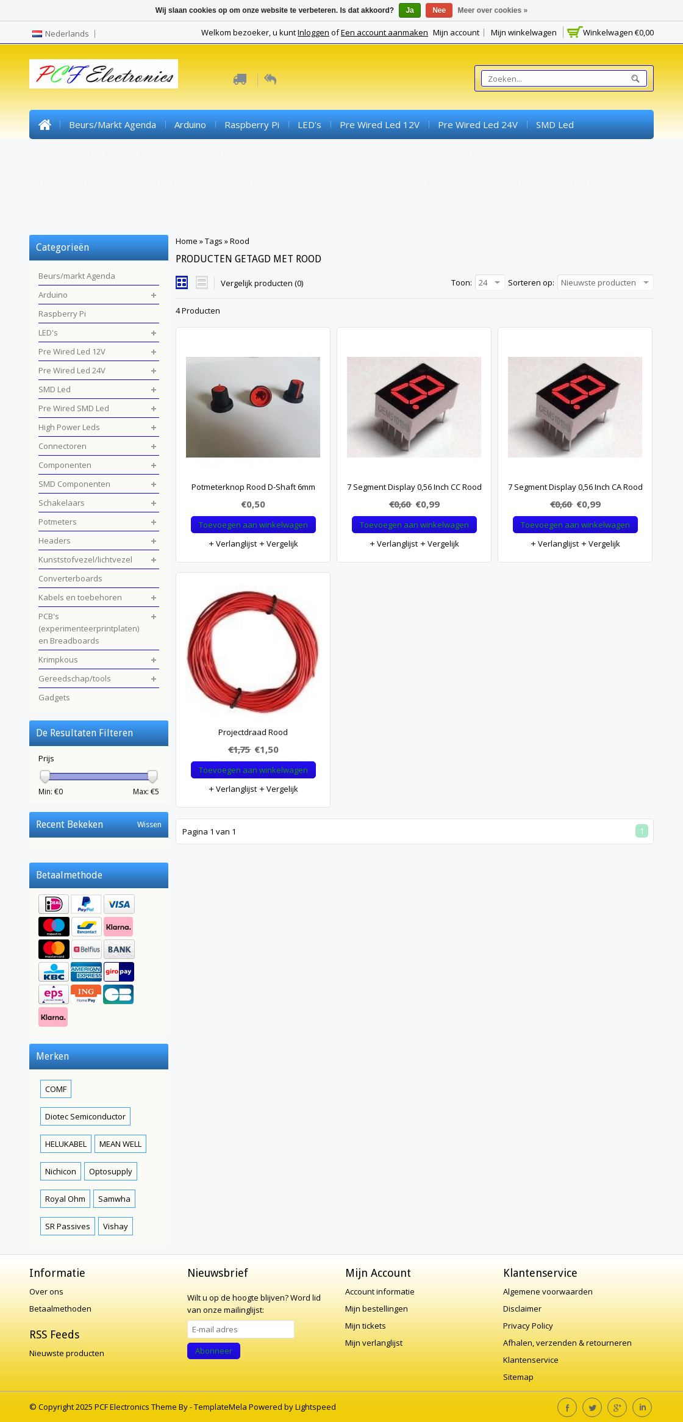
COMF (55, 1088)
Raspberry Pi (251, 124)
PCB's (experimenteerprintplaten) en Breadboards (533, 183)
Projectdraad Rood (253, 732)
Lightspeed (315, 1406)
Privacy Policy (528, 1325)
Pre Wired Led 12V (380, 124)
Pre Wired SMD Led (79, 154)
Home (44, 124)
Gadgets (222, 212)
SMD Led (555, 124)
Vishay (115, 1226)
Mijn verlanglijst (373, 1342)
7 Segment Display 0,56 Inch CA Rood (575, 486)
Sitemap (518, 1376)
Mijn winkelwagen (524, 32)
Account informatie (380, 1291)
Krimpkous (60, 212)
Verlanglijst (232, 543)
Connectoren (258, 154)
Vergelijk (278, 543)
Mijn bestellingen (376, 1308)
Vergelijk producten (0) (262, 283)
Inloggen (313, 32)
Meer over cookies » (493, 10)
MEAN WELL (120, 1143)
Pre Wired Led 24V (478, 124)
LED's (309, 124)
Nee (439, 10)
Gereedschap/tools (143, 212)
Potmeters (570, 154)
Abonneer (213, 1350)
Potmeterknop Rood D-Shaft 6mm (253, 486)
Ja (409, 10)
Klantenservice (531, 1359)
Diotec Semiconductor (85, 1116)
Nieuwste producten (66, 1353)
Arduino (190, 124)
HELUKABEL (66, 1143)
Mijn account (456, 32)
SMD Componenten (421, 154)
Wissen (149, 824)
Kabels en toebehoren (361, 183)
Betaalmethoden (60, 1308)
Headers (57, 183)
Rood (239, 240)
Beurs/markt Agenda (112, 124)
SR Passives (67, 1226)
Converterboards (258, 183)
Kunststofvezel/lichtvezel (149, 183)
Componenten (332, 154)
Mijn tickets (365, 1325)
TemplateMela (221, 1406)
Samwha (114, 1198)
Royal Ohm (65, 1198)
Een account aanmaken (384, 32)
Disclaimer (522, 1308)
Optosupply (110, 1171)
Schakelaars (504, 154)
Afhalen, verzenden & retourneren (567, 1342)
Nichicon (60, 1171)
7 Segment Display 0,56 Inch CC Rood (414, 486)
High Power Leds (176, 154)
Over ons (46, 1291)
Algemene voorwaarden (548, 1291)
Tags (214, 240)
